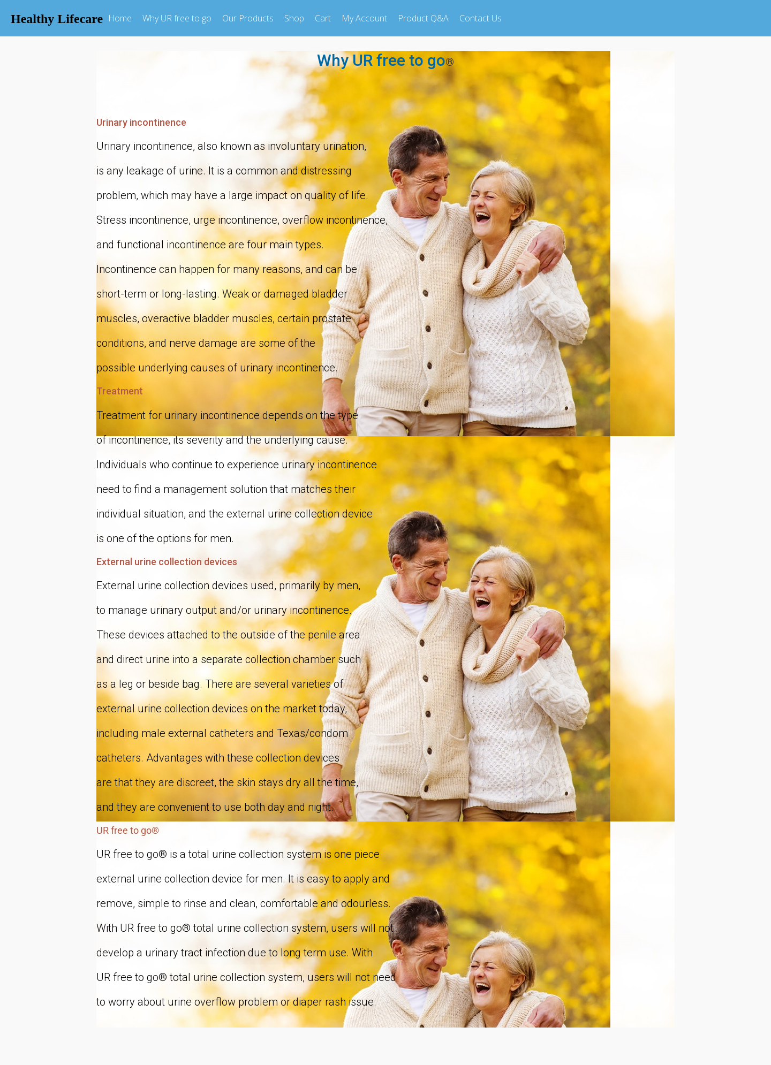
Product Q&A (423, 18)
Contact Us (480, 18)
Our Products (248, 18)
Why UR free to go (176, 18)
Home (120, 18)
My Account (364, 18)
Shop (294, 18)
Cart (323, 18)
